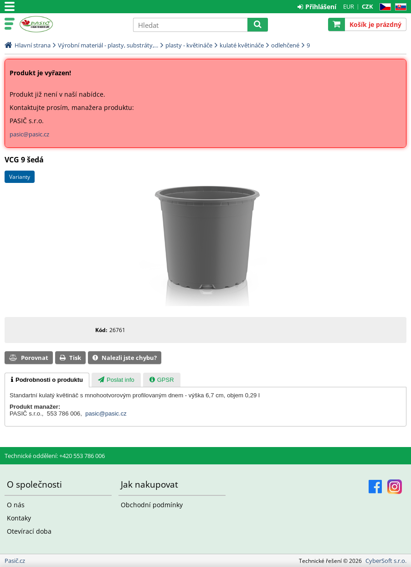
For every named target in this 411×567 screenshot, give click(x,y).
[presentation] (47, 380)
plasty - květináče (188, 45)
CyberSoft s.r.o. (385, 561)
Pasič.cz (71, 24)
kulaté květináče (242, 45)
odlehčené (285, 45)
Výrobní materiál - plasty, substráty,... (108, 45)
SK (399, 7)
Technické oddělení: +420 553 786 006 (55, 456)
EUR (348, 6)
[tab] (47, 380)
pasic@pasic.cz (29, 134)
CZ (383, 7)
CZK (367, 6)
